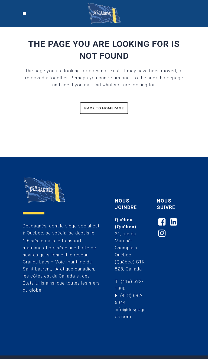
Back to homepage (104, 108)
